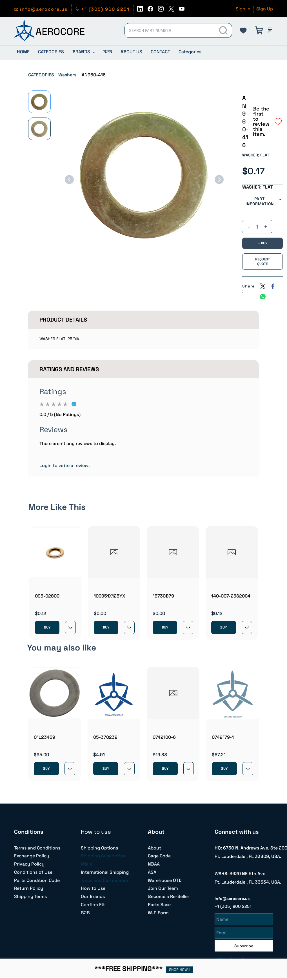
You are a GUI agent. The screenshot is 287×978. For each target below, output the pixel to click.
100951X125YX (109, 596)
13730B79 (163, 596)
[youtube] (181, 10)
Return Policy (28, 888)
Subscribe (243, 945)
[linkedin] (140, 10)
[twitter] (171, 10)
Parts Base (159, 905)
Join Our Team (163, 888)
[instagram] (161, 10)
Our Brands (93, 896)
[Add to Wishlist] (278, 121)
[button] (243, 30)
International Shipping (105, 872)
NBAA (154, 864)
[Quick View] (70, 627)
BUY (47, 627)
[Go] (224, 30)
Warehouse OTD (165, 880)
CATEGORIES (41, 75)
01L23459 (44, 737)
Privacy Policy (29, 864)
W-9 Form (158, 913)
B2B (85, 913)
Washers (67, 75)
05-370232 (105, 737)
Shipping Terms (30, 896)
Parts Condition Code (37, 880)
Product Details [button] (63, 319)
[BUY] (262, 243)
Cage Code (159, 856)
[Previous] (69, 179)
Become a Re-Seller (168, 896)
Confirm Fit (93, 905)
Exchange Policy (31, 856)
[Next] (219, 179)
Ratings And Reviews (69, 369)
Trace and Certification (105, 880)
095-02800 (47, 596)
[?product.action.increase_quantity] (265, 227)
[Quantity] (257, 226)
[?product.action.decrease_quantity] (248, 227)
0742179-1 (223, 737)
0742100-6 (164, 737)
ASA (152, 872)
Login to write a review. (64, 465)
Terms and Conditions (37, 848)
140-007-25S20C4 (230, 596)
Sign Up (264, 9)
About (154, 848)
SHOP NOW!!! (179, 969)
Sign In (243, 9)
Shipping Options (99, 848)
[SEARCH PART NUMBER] (170, 30)
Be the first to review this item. (261, 121)
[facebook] (150, 10)
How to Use (93, 888)
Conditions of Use (33, 872)
